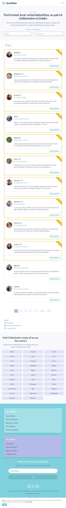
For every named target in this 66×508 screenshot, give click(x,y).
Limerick (54, 375)
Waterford (33, 393)
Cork (53, 356)
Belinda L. (17, 52)
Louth (33, 379)
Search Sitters (10, 416)
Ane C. (16, 116)
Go (33, 477)
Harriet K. (17, 202)
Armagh (33, 352)
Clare (33, 356)
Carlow (54, 352)
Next (42, 311)
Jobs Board (10, 444)
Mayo (54, 379)
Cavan (12, 356)
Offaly (54, 384)
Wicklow (33, 398)
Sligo (33, 389)
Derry (12, 361)
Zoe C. (16, 159)
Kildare (33, 370)
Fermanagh (33, 365)
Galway (54, 365)
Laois (12, 375)
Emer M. (17, 223)
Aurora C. (17, 180)
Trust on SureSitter (12, 430)
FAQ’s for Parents (12, 419)
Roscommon (12, 389)
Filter (8, 45)
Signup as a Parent (12, 423)
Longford (12, 379)
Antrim (12, 352)
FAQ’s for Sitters (11, 447)
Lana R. (16, 95)
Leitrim (33, 375)
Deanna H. (17, 74)
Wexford (12, 398)
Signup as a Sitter (11, 451)
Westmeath (54, 393)
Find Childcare (11, 426)
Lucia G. (16, 244)
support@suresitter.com (33, 493)
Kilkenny (54, 370)
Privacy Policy (28, 502)
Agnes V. (17, 265)
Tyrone (12, 393)
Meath (12, 384)
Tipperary (54, 389)
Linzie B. (17, 286)
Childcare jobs (11, 454)
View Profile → (54, 66)
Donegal (33, 361)
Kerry (12, 370)
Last (49, 311)
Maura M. (17, 138)
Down (54, 361)
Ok (4, 504)
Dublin (12, 365)
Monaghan (33, 384)
